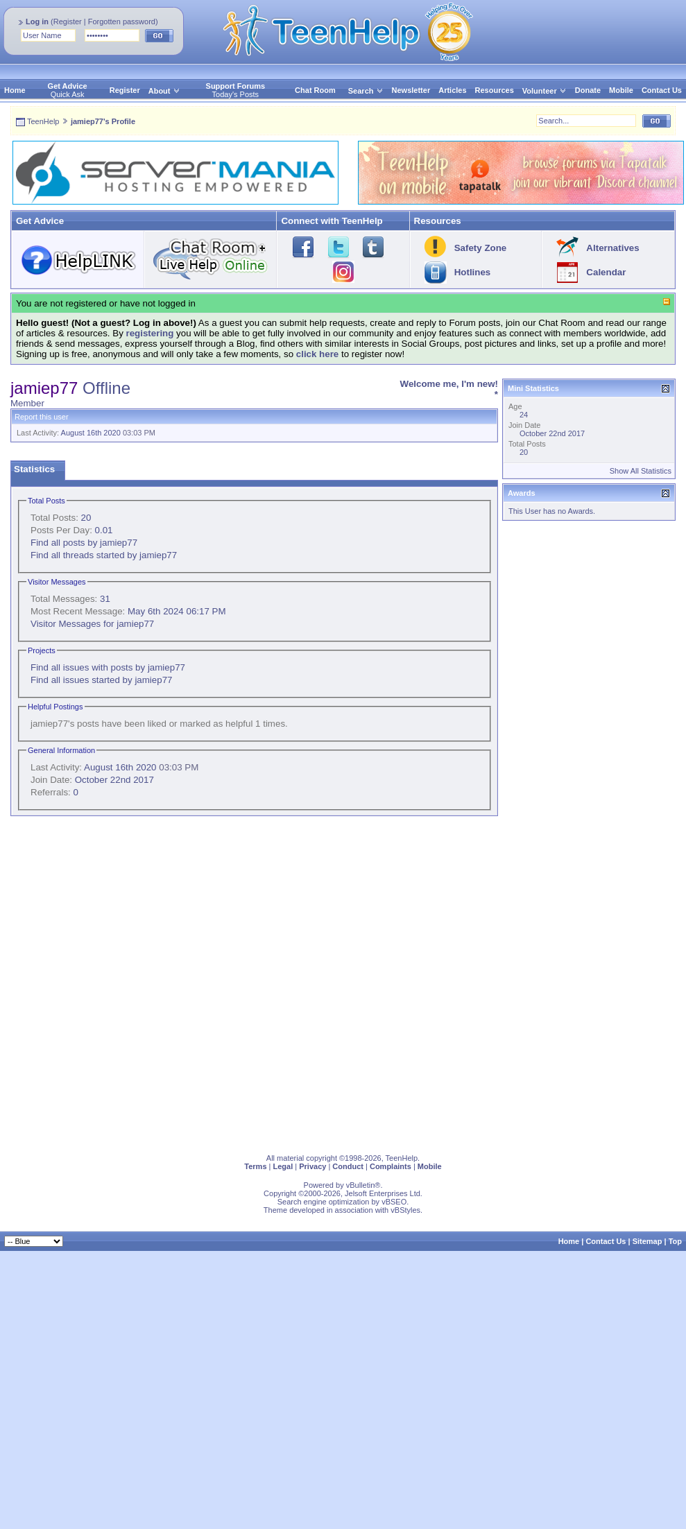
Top (675, 1241)
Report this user (42, 417)
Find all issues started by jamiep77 (101, 680)
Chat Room (315, 90)
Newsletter (411, 90)
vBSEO (393, 1202)
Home (15, 90)
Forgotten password (121, 21)
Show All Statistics (640, 471)
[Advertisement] (161, 981)
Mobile (621, 90)
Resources (494, 90)
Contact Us (662, 90)
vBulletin (360, 1185)
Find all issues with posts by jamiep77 (108, 667)
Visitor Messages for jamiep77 (92, 624)
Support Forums (236, 86)
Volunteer (539, 91)
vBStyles (405, 1210)
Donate (588, 90)
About (159, 91)
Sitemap (647, 1241)
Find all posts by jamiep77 (84, 542)
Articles (452, 90)
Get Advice (67, 86)
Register (67, 21)
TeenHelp (43, 121)
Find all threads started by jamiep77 (104, 555)
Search (366, 91)
